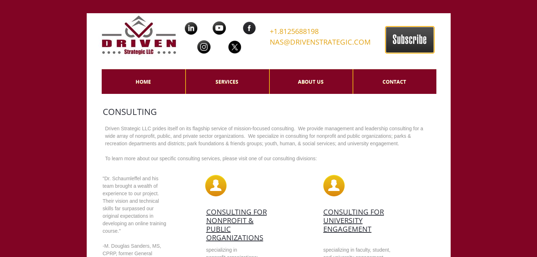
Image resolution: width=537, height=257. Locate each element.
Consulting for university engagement (353, 220)
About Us (311, 81)
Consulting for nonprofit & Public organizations (236, 224)
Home (143, 81)
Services (227, 81)
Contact (394, 81)
